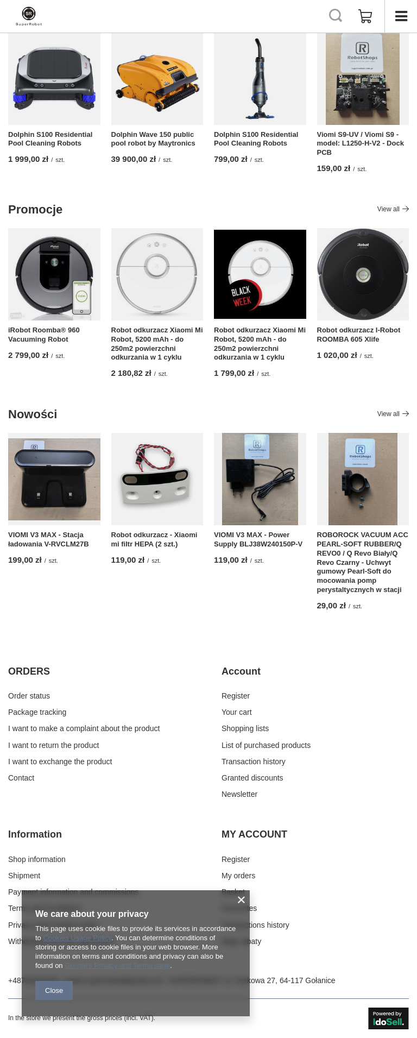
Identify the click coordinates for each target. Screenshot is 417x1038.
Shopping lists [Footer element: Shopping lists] (245, 728)
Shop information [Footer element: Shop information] (37, 859)
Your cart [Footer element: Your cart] (237, 712)
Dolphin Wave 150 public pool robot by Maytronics (153, 139)
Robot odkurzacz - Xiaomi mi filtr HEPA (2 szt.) (154, 539)
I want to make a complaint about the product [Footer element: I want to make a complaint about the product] (84, 728)
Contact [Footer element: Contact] (21, 777)
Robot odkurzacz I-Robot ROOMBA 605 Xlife (359, 334)
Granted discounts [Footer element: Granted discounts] (252, 777)
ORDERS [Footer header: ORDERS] (29, 671)
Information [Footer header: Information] (35, 834)
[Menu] (400, 16)
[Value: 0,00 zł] (365, 16)
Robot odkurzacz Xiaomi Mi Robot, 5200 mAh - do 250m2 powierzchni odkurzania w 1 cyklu (157, 344)
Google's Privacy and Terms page (117, 965)
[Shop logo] (28, 16)
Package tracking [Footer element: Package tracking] (37, 712)
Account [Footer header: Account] (241, 671)
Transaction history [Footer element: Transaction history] (254, 761)
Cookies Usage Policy (77, 938)
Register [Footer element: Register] (236, 695)
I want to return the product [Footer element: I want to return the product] (53, 745)
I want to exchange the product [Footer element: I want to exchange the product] (60, 761)
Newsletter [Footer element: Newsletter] (239, 794)
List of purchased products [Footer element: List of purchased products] (266, 745)
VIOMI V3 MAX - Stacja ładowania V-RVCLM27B (48, 539)
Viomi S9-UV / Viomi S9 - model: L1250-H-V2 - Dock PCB (360, 143)
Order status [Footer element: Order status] (29, 695)
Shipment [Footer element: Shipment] (24, 875)
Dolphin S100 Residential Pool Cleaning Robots (50, 139)
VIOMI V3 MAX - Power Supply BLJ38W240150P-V (258, 539)
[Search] (335, 16)
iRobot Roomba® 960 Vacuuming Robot (44, 334)
